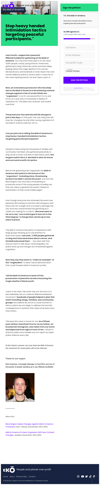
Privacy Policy (21, 476)
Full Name (71, 47)
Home (5, 476)
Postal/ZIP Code (74, 62)
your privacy (78, 88)
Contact (32, 476)
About (12, 476)
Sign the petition (79, 80)
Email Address (73, 55)
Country (69, 69)
